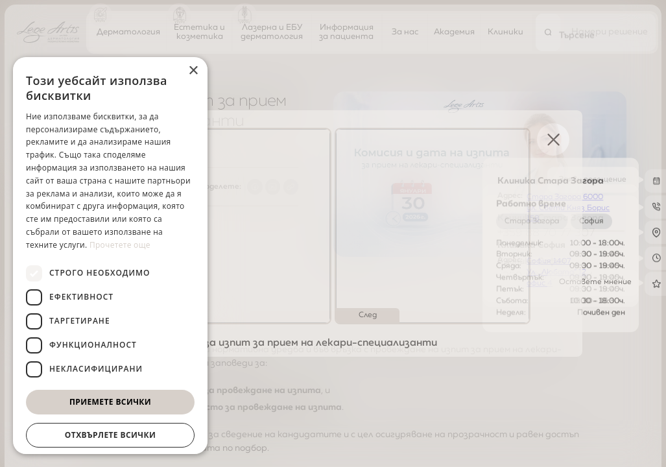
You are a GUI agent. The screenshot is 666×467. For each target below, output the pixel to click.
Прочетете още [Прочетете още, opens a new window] (119, 244)
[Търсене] (548, 32)
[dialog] (110, 255)
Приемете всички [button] (110, 401)
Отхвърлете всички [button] (110, 434)
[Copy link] (291, 187)
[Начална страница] (48, 32)
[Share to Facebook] (255, 187)
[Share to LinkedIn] (273, 187)
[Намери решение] (610, 32)
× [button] (193, 71)
